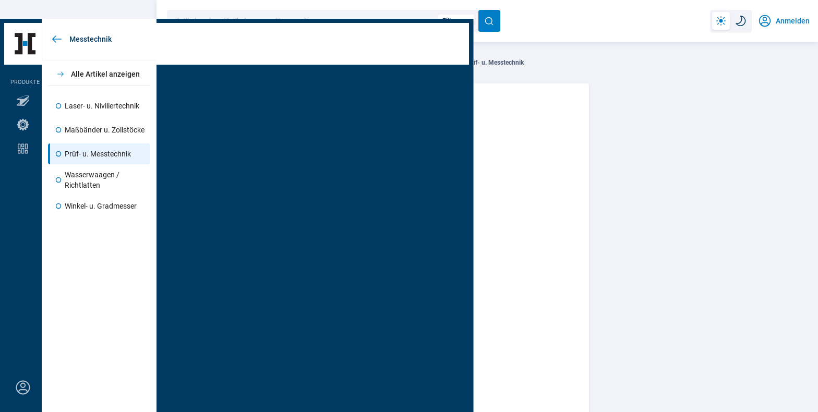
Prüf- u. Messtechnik (494, 62)
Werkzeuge (313, 62)
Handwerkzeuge (370, 62)
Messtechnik (429, 62)
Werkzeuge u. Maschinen (244, 62)
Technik (179, 62)
